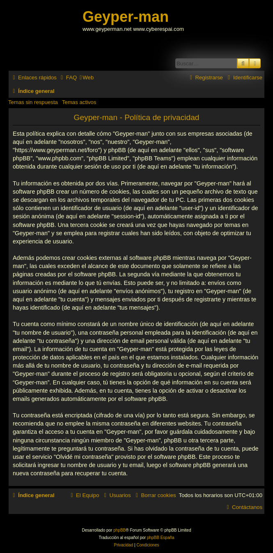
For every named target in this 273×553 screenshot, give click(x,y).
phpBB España (160, 537)
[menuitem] (68, 77)
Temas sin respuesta (33, 102)
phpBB (119, 530)
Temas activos (79, 102)
